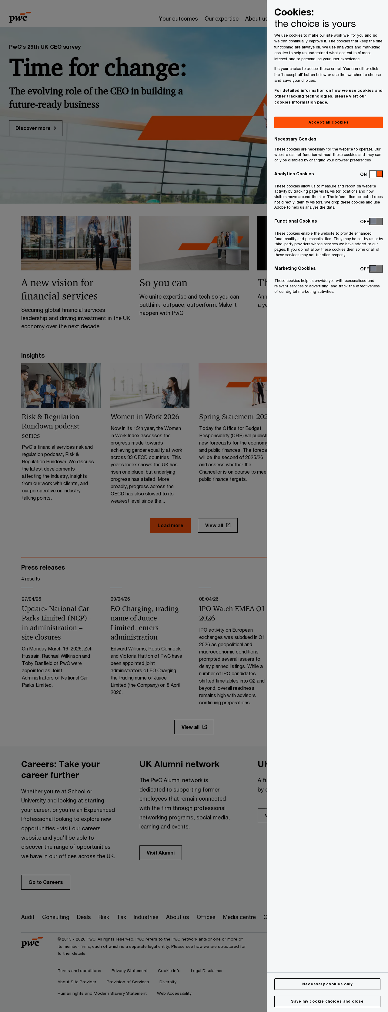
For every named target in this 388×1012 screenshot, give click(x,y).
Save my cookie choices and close (327, 1001)
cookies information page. (301, 102)
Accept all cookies (328, 122)
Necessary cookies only (327, 984)
